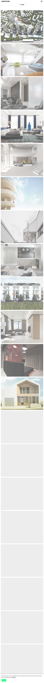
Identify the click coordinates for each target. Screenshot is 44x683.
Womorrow (5, 1)
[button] (42, 1)
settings (14, 677)
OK (3, 680)
